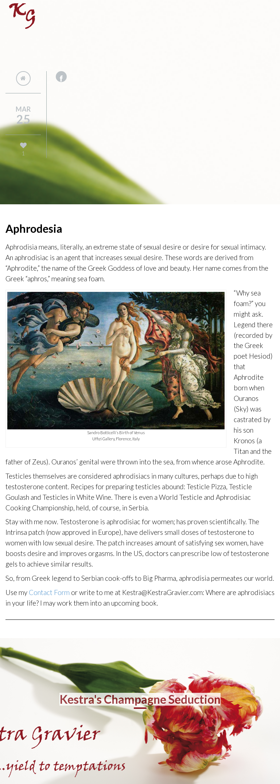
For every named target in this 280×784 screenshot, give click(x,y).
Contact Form (49, 592)
